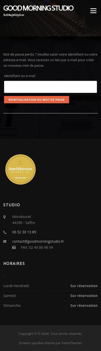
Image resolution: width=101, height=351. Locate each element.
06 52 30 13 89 (24, 232)
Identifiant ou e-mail (19, 75)
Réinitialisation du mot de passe (37, 100)
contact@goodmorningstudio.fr (38, 241)
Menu (93, 10)
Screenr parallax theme (37, 343)
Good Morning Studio (38, 8)
